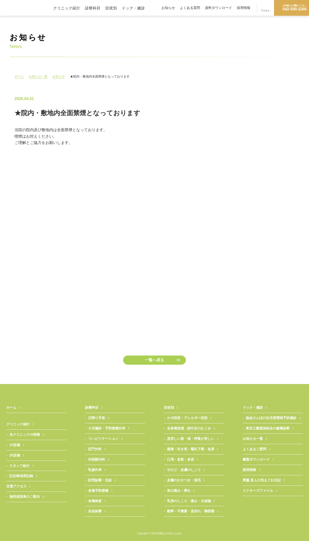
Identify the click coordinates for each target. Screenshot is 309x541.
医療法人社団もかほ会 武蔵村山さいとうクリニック (26, 7)
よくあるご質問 (254, 449)
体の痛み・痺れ (179, 490)
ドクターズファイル (258, 490)
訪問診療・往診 (100, 480)
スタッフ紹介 (19, 466)
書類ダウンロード (256, 459)
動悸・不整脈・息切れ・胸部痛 (190, 511)
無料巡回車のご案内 (24, 496)
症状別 (111, 8)
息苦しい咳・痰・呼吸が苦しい (190, 439)
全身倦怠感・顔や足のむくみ (189, 428)
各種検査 (95, 501)
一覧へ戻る (154, 360)
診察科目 (92, 8)
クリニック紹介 (66, 8)
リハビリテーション (103, 439)
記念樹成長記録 (21, 476)
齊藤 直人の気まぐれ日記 (262, 480)
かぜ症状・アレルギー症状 (187, 418)
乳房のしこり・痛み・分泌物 (189, 501)
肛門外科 (95, 449)
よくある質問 (190, 8)
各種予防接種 (98, 490)
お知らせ (168, 8)
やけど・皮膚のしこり (184, 470)
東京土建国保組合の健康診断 (268, 428)
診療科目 (91, 407)
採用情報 (243, 8)
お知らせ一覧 (38, 76)
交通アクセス (16, 486)
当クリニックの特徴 (24, 434)
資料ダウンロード (218, 8)
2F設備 (14, 455)
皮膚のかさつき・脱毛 (184, 480)
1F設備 (14, 445)
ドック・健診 (133, 8)
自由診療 (95, 511)
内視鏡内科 (96, 459)
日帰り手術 (96, 418)
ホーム (19, 76)
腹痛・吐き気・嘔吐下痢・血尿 (190, 449)
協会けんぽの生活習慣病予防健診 (271, 418)
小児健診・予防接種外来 (106, 428)
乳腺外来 (95, 470)
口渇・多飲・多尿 (180, 459)
